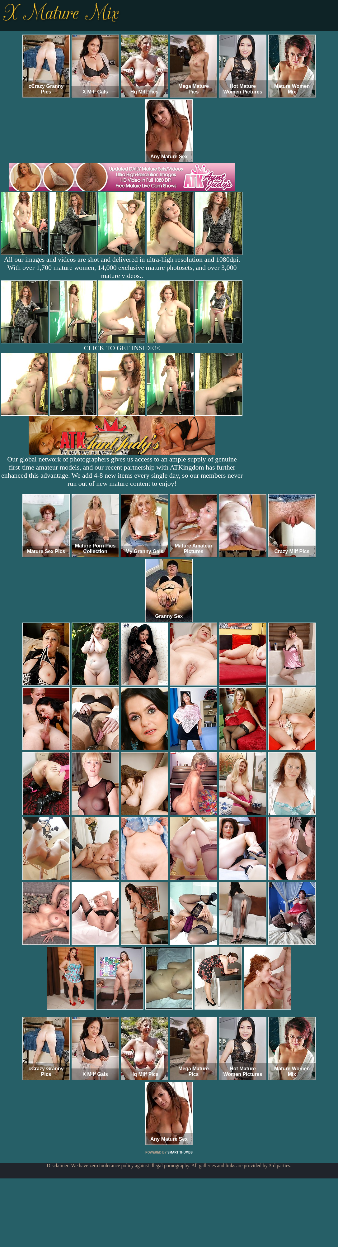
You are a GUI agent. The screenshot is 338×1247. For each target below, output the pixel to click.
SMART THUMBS (180, 1152)
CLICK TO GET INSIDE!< (122, 348)
